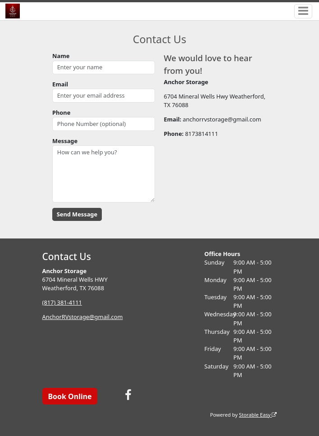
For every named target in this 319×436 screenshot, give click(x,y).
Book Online (69, 396)
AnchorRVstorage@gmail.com (82, 317)
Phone (61, 112)
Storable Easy (258, 414)
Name (60, 56)
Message (64, 141)
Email (60, 84)
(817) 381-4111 (62, 302)
